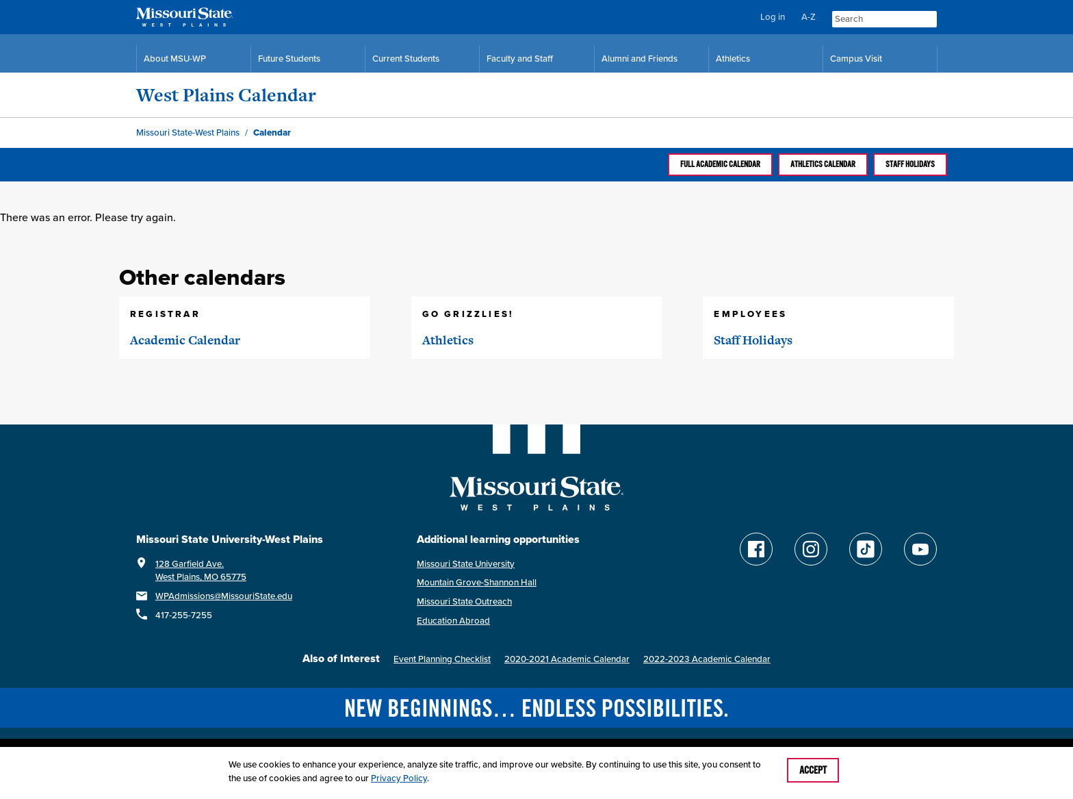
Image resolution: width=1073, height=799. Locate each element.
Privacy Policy (399, 778)
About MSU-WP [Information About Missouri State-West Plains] (175, 58)
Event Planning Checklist (442, 658)
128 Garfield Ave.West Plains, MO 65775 (200, 570)
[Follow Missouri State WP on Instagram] (810, 549)
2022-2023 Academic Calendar (707, 658)
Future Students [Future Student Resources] (289, 58)
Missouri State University (466, 563)
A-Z (808, 16)
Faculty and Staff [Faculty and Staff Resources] (520, 58)
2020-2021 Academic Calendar (567, 658)
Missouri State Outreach (464, 601)
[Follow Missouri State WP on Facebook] (756, 549)
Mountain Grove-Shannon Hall (476, 582)
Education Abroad (453, 620)
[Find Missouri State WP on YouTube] (920, 549)
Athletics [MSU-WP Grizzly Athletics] (733, 58)
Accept (813, 770)
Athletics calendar (822, 164)
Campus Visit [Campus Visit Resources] (856, 58)
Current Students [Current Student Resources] (405, 58)
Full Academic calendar (720, 164)
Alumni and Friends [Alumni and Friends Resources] (639, 58)
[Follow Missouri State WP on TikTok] (865, 549)
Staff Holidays (910, 164)
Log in (772, 16)
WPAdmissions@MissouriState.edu (223, 596)
